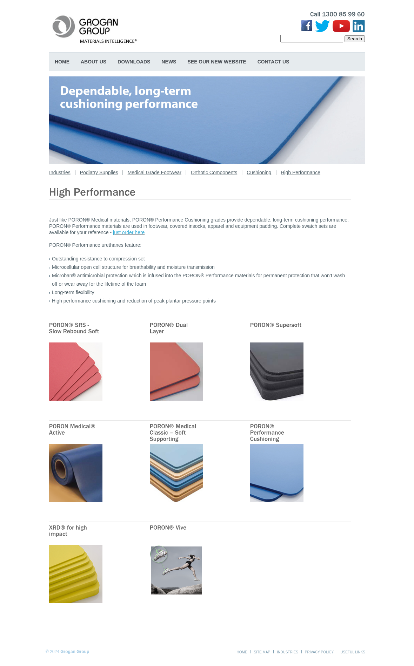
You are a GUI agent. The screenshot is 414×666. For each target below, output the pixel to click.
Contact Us (273, 61)
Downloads (134, 61)
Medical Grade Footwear (154, 172)
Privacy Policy (319, 652)
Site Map (262, 652)
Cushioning (259, 172)
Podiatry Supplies (99, 172)
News (168, 61)
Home (62, 61)
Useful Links (352, 652)
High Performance (300, 172)
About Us (93, 61)
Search (354, 38)
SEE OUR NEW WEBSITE (216, 61)
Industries (60, 172)
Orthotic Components (214, 172)
